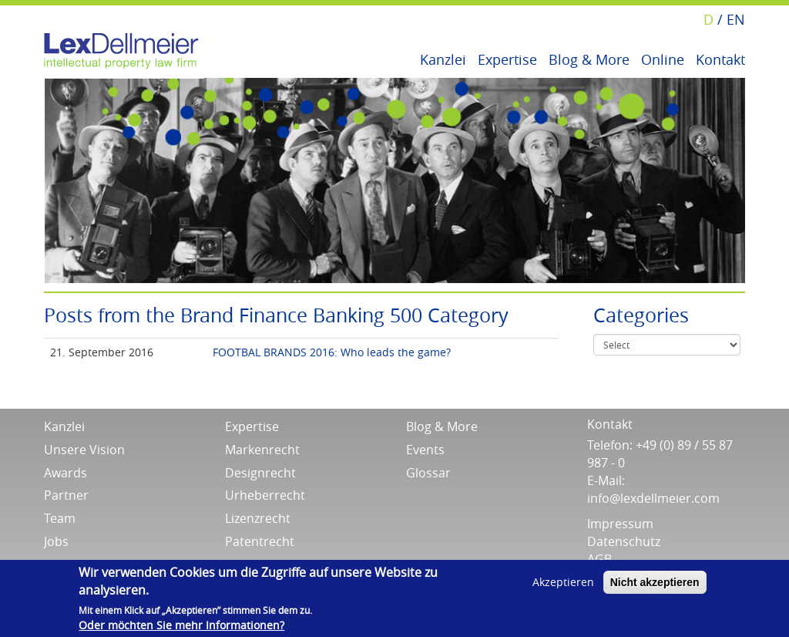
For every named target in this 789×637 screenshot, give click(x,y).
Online (662, 58)
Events (425, 449)
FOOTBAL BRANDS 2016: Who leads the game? (332, 352)
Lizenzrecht (257, 518)
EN (736, 19)
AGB (599, 559)
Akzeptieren (563, 582)
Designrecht (260, 472)
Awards (65, 472)
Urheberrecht (265, 495)
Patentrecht (259, 541)
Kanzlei (443, 58)
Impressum (620, 523)
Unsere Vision (84, 449)
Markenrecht (262, 449)
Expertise (507, 58)
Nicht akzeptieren (655, 582)
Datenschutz (623, 541)
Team (60, 518)
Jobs (56, 541)
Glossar (428, 472)
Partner (66, 495)
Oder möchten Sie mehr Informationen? (181, 625)
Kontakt (720, 58)
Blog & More (589, 58)
